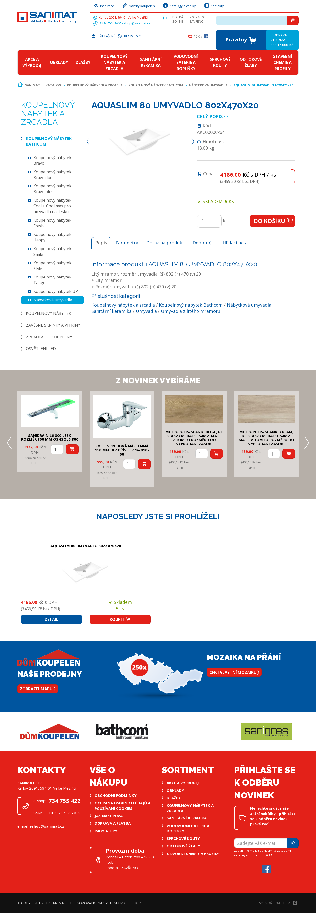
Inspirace (103, 5)
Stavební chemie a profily (282, 62)
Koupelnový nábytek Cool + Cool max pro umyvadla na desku (52, 206)
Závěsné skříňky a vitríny (53, 325)
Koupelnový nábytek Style (52, 265)
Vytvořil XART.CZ (278, 903)
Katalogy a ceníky (179, 5)
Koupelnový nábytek (48, 313)
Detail (51, 619)
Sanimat (32, 85)
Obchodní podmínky (116, 795)
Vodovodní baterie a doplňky (186, 62)
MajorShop (130, 903)
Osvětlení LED (41, 348)
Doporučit (203, 243)
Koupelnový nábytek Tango (52, 279)
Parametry (127, 243)
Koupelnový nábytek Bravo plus (52, 188)
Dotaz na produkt (165, 243)
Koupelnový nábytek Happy (52, 237)
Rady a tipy (106, 830)
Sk (198, 36)
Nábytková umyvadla (208, 85)
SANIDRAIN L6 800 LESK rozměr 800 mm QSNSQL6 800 (49, 437)
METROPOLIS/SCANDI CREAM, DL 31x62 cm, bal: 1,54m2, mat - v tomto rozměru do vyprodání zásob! (266, 437)
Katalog (53, 85)
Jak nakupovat (110, 815)
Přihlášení (103, 36)
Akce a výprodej (31, 62)
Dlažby (83, 62)
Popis (101, 243)
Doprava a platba (113, 823)
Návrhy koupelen (138, 5)
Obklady (59, 62)
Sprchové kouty (220, 62)
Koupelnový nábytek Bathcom (155, 85)
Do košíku (274, 221)
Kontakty (214, 5)
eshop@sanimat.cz (136, 23)
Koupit (120, 619)
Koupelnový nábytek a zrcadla (114, 62)
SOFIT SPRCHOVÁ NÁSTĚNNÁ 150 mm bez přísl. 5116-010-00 (122, 449)
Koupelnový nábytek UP (55, 291)
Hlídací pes (234, 243)
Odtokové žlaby (251, 62)
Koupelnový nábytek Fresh (52, 223)
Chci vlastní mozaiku (234, 672)
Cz (190, 36)
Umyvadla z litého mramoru (190, 311)
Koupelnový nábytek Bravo (52, 160)
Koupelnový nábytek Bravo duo (52, 174)
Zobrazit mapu (37, 689)
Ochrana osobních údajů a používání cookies (122, 805)
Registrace (129, 36)
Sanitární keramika (151, 62)
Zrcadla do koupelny (49, 337)
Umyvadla (146, 311)
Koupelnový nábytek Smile (52, 251)
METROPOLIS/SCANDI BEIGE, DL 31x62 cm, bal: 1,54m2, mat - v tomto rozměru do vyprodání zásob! (194, 437)
